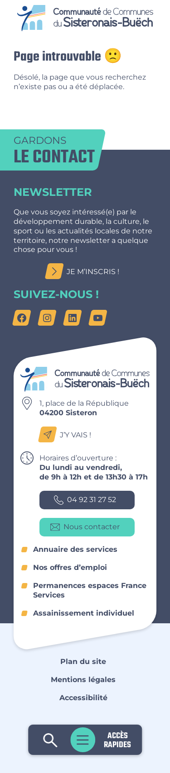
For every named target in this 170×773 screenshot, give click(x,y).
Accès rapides (117, 740)
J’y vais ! (67, 435)
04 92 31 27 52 (85, 500)
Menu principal (82, 739)
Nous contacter (85, 527)
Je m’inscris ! (84, 271)
